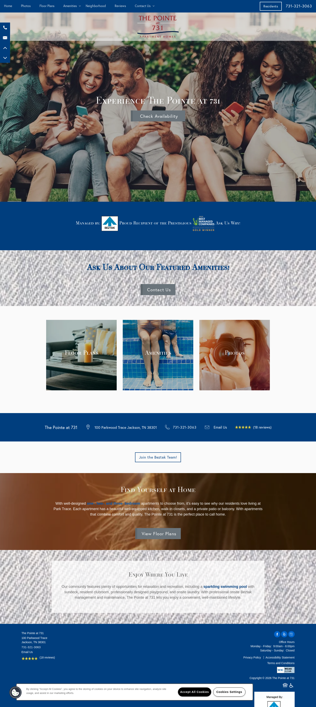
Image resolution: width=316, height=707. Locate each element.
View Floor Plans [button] (159, 533)
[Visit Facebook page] (277, 634)
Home (8, 6)
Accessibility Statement (280, 657)
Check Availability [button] (159, 116)
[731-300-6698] (5, 28)
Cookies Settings (229, 692)
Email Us (220, 427)
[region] (134, 692)
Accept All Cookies (194, 692)
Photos (26, 6)
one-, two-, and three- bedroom (113, 503)
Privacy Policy (252, 657)
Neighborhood (96, 6)
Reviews (120, 6)
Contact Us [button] (159, 290)
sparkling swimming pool (225, 587)
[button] (271, 6)
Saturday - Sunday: (272, 650)
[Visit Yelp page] (284, 634)
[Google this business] (291, 634)
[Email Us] (5, 38)
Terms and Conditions (280, 663)
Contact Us (143, 6)
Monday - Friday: (261, 646)
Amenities (70, 6)
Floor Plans (47, 6)
